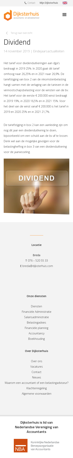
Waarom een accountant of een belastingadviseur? (36, 383)
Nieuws (36, 377)
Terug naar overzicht (21, 33)
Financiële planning (36, 328)
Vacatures (36, 366)
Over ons (36, 361)
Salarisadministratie (36, 317)
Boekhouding (36, 339)
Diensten (36, 306)
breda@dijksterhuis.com (37, 266)
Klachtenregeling (36, 388)
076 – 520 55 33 (38, 260)
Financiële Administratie (36, 312)
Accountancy (36, 333)
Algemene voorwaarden (36, 393)
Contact (30, 2)
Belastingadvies (36, 322)
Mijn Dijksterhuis (49, 2)
